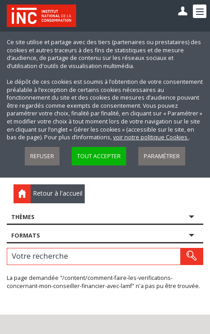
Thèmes (22, 217)
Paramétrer (162, 156)
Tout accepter (99, 156)
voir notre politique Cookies (151, 137)
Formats (25, 235)
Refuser (42, 156)
